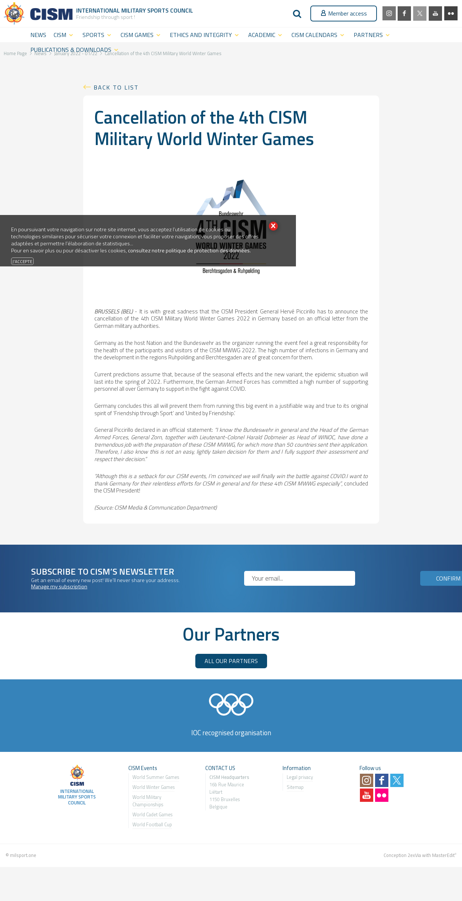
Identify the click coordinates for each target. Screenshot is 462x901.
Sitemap (295, 787)
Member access (343, 13)
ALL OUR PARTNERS (231, 660)
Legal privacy (300, 777)
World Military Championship (146, 800)
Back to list (116, 87)
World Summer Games (155, 777)
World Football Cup (152, 824)
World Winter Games (153, 787)
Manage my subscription (59, 586)
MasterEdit (443, 855)
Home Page (15, 53)
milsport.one (23, 855)
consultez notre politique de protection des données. (189, 250)
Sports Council (170, 10)
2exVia (414, 855)
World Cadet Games (152, 814)
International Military (111, 10)
